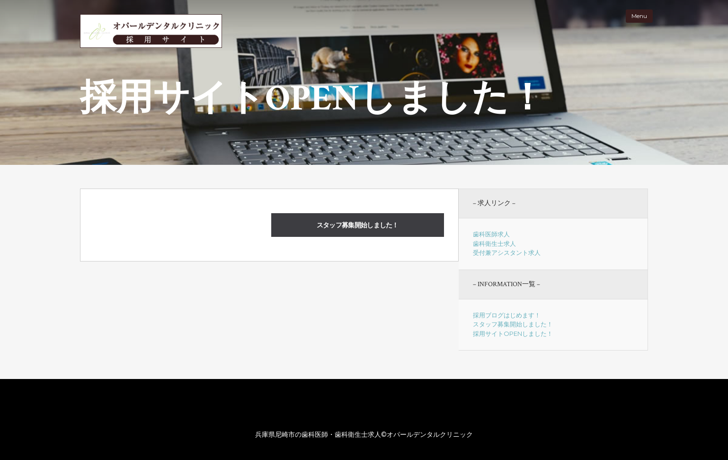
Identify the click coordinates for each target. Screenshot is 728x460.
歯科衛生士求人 (494, 243)
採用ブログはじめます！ (507, 315)
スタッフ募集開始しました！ (358, 225)
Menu (639, 15)
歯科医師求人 (491, 234)
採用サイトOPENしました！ (513, 333)
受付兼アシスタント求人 (507, 252)
